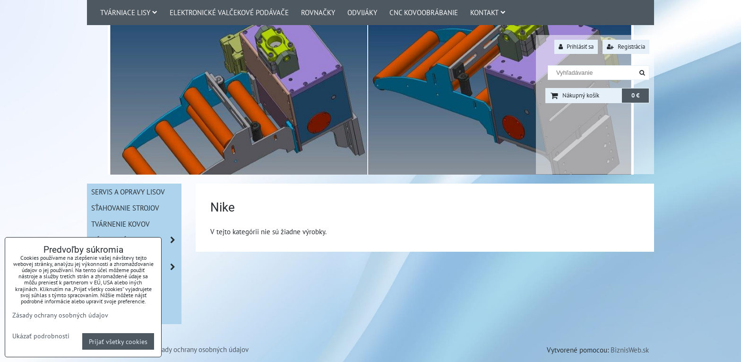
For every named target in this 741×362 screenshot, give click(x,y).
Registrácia (626, 47)
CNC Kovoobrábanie (423, 12)
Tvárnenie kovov (120, 224)
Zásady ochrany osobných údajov (200, 349)
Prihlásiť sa (576, 47)
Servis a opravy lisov (128, 191)
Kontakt (488, 12)
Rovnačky (318, 12)
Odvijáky (362, 12)
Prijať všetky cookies (118, 341)
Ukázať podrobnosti (40, 336)
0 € (635, 95)
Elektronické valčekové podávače (229, 12)
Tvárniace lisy (128, 12)
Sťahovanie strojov (125, 207)
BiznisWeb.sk (630, 349)
